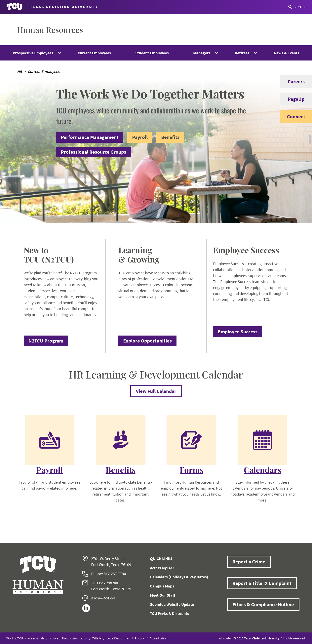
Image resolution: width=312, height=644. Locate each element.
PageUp (292, 99)
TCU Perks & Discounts (169, 613)
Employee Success (237, 331)
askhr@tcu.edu (103, 597)
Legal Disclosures (118, 638)
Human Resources (50, 29)
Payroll (140, 137)
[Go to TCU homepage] (52, 7)
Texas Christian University (261, 638)
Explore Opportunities (147, 341)
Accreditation (159, 638)
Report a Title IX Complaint (262, 583)
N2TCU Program (45, 341)
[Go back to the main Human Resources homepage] (38, 575)
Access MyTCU (162, 567)
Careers (292, 81)
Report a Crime (248, 561)
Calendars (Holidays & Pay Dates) (179, 576)
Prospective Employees (33, 52)
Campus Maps (162, 586)
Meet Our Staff (162, 595)
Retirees (242, 52)
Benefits (170, 137)
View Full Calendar (156, 391)
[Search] (298, 7)
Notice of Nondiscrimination (68, 638)
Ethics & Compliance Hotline (263, 604)
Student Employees (152, 52)
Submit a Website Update (172, 604)
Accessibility (36, 638)
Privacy (139, 638)
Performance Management (90, 137)
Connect (292, 116)
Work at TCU (14, 638)
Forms (191, 469)
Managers (201, 52)
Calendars (262, 469)
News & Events (286, 52)
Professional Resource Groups (93, 152)
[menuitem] (36, 52)
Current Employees (94, 52)
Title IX (96, 638)
